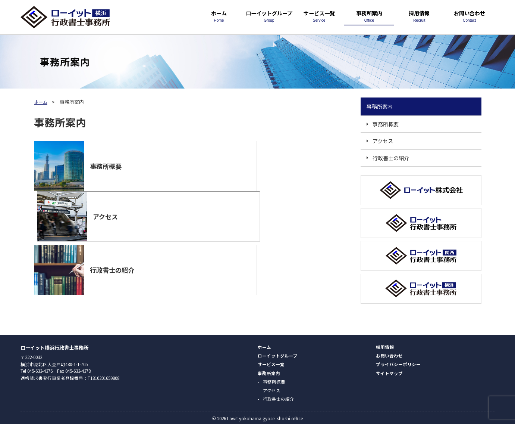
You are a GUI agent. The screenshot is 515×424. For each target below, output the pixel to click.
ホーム (219, 15)
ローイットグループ (269, 15)
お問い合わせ (469, 15)
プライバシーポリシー (398, 363)
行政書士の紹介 (391, 158)
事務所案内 (369, 15)
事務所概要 (386, 124)
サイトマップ (389, 372)
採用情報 (419, 15)
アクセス (383, 141)
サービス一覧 (319, 15)
